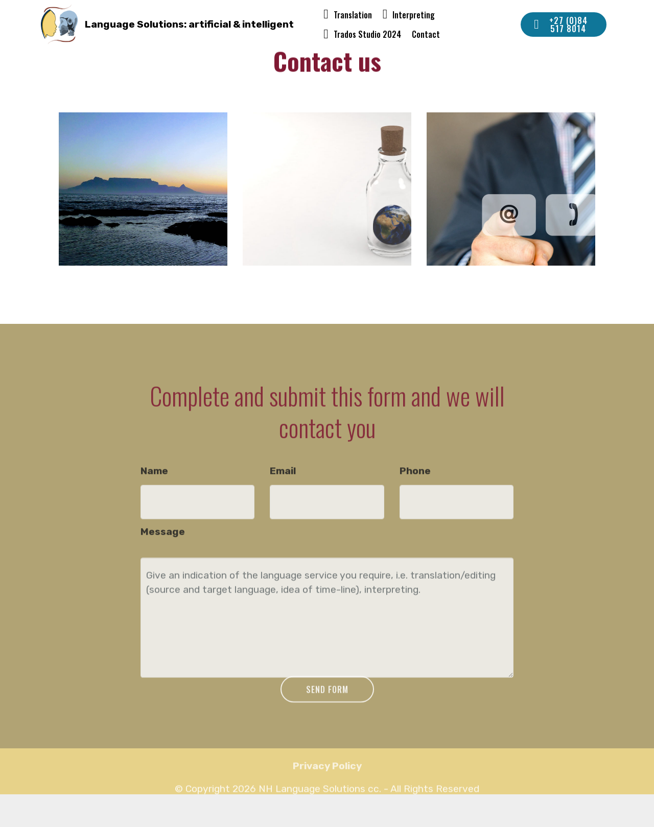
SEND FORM (327, 698)
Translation (347, 15)
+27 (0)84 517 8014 (561, 24)
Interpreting (409, 15)
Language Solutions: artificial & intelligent (189, 24)
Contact (426, 34)
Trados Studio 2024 (362, 34)
